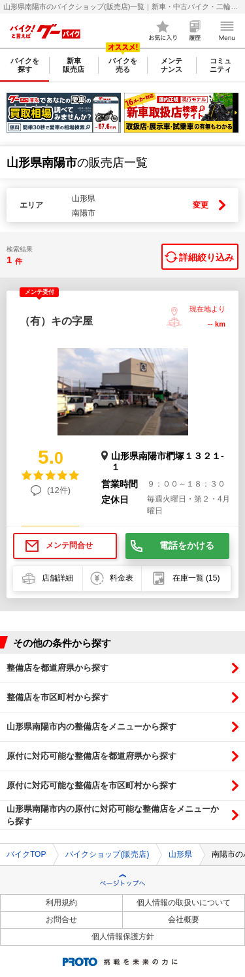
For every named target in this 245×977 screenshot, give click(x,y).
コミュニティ (220, 65)
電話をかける (186, 545)
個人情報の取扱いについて (184, 902)
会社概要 (183, 919)
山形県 (180, 854)
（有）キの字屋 (56, 321)
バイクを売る (122, 65)
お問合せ (61, 919)
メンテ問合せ (69, 545)
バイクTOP (26, 854)
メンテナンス (171, 65)
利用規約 (61, 902)
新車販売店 (73, 65)
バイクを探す (24, 65)
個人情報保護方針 (122, 936)
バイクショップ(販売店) (107, 854)
